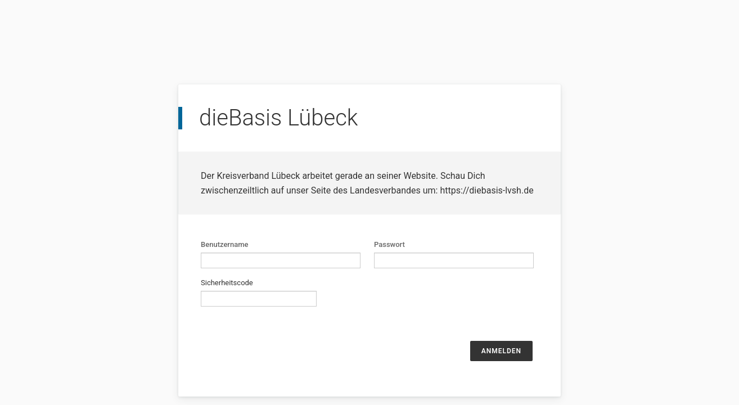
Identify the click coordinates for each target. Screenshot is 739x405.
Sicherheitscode (227, 282)
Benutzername (225, 244)
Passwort (389, 244)
